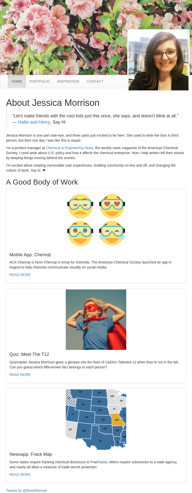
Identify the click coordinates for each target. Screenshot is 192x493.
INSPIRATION (68, 81)
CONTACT (95, 81)
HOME (19, 81)
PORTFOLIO (40, 81)
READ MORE (20, 275)
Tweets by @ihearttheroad (26, 491)
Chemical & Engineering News (69, 148)
